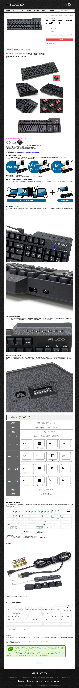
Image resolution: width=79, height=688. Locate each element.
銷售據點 (36, 10)
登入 (59, 5)
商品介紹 (15, 10)
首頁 (47, 15)
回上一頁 (39, 662)
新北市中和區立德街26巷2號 (66, 677)
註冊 (64, 5)
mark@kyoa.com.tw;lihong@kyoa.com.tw (45, 677)
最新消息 (29, 10)
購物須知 (30, 681)
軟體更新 (52, 10)
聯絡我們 (57, 681)
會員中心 (44, 10)
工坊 (22, 10)
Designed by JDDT (57, 685)
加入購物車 (59, 39)
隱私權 (39, 681)
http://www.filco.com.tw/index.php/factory (29, 152)
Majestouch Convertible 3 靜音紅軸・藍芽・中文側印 (63, 15)
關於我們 (8, 10)
